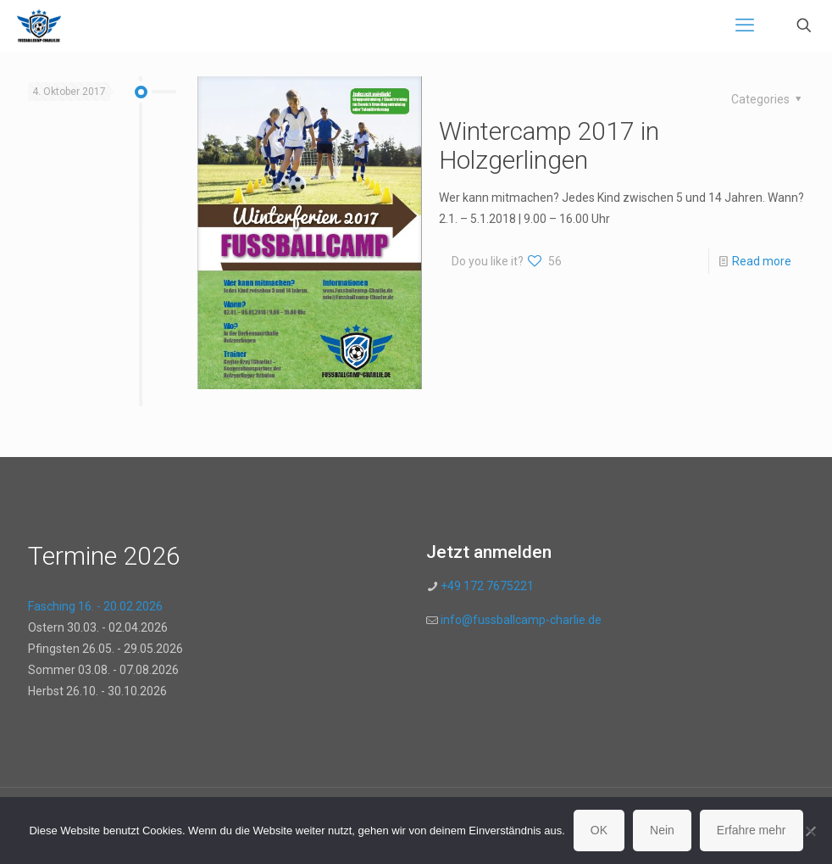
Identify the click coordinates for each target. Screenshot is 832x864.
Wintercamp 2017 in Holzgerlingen (549, 145)
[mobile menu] (744, 25)
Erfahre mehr (751, 830)
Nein (662, 830)
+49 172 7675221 (486, 586)
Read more (761, 261)
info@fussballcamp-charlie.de (521, 620)
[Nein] (810, 830)
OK (599, 830)
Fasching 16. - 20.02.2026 (95, 606)
